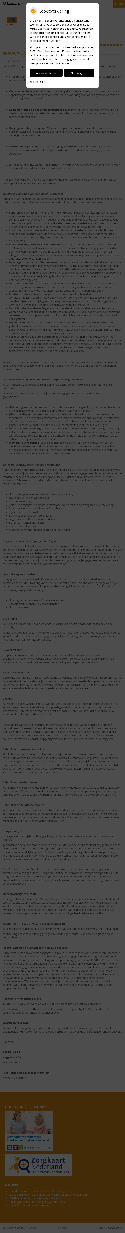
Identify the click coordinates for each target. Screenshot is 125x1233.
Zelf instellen (37, 81)
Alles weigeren (79, 73)
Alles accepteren (46, 73)
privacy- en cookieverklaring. (53, 63)
